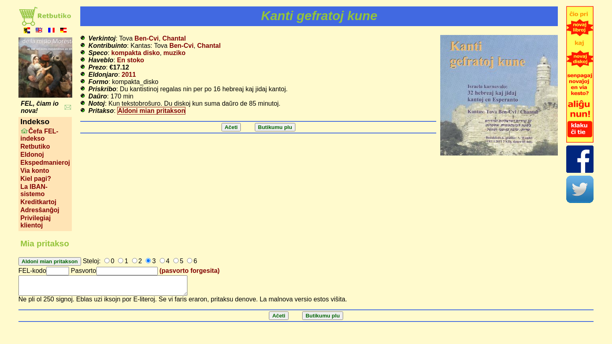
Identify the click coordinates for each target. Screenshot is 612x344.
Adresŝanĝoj (39, 210)
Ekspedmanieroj (45, 162)
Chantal (174, 38)
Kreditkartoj (38, 202)
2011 (129, 74)
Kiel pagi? (35, 178)
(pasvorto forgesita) (189, 270)
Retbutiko (35, 146)
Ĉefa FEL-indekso (39, 135)
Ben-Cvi (146, 38)
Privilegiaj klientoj (35, 222)
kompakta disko (135, 52)
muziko (174, 52)
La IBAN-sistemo (34, 190)
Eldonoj (32, 154)
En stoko (130, 60)
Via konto (34, 170)
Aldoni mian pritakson (151, 110)
